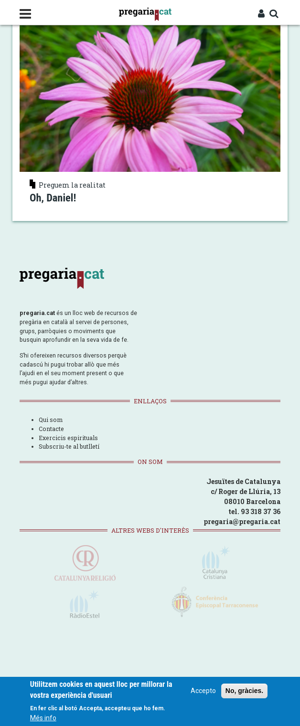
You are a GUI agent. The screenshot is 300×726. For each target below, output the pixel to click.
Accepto (203, 691)
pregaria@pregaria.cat (242, 521)
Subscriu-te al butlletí (69, 446)
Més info (43, 718)
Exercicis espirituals (68, 438)
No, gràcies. (244, 691)
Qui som (51, 419)
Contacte (51, 428)
